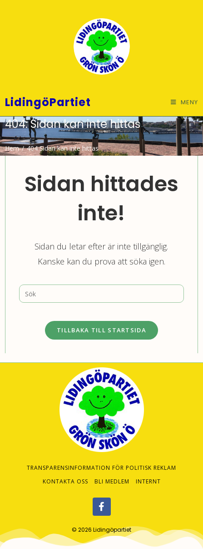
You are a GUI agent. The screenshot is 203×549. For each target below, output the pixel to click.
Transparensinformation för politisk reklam (101, 459)
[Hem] (12, 148)
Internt (148, 473)
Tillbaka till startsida (101, 330)
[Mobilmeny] (184, 102)
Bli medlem (111, 473)
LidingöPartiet (48, 102)
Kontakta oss (65, 473)
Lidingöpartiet (112, 521)
